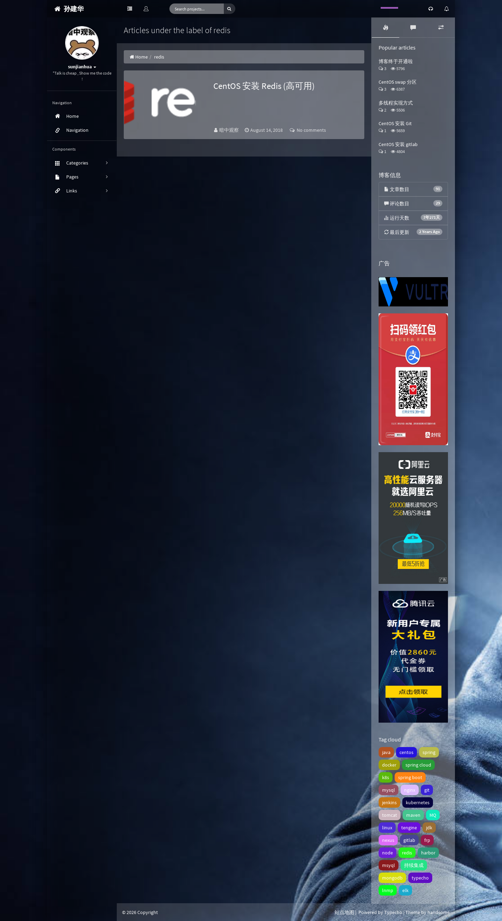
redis (407, 853)
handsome (438, 912)
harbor (428, 853)
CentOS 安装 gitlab (398, 144)
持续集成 (414, 865)
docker (389, 765)
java (386, 752)
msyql (388, 865)
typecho (420, 878)
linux (387, 827)
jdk (429, 827)
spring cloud (418, 765)
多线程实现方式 (396, 103)
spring (429, 752)
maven (413, 815)
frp (427, 840)
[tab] (386, 27)
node (387, 853)
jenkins (389, 802)
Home (138, 57)
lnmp (387, 890)
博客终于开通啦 (396, 61)
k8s (385, 777)
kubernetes (417, 802)
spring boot (410, 777)
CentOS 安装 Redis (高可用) (264, 85)
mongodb (392, 878)
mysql (388, 790)
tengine (409, 827)
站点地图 (344, 912)
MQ (432, 815)
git (426, 790)
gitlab (409, 840)
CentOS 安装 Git (395, 123)
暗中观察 (229, 130)
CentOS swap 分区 (398, 82)
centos (406, 752)
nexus (388, 840)
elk (405, 890)
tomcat (389, 815)
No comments (308, 130)
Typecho (393, 912)
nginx (409, 790)
